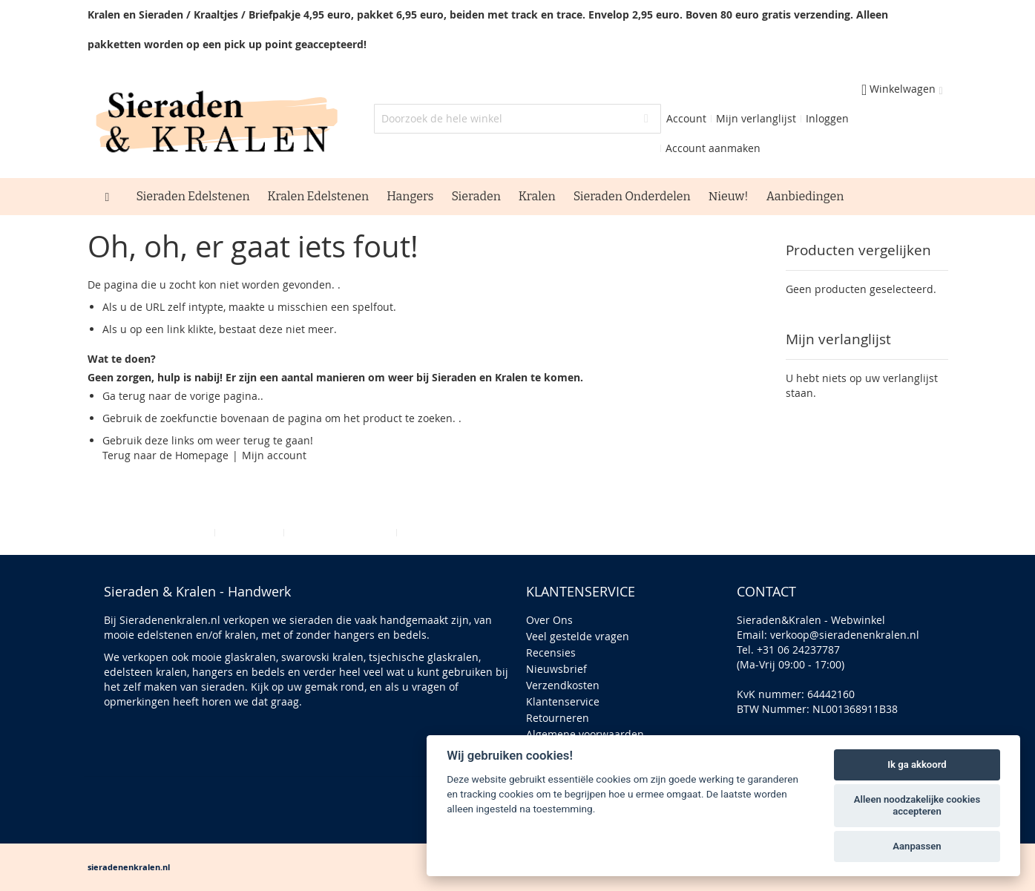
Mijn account (274, 455)
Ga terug (123, 396)
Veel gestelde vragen (577, 636)
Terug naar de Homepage (165, 455)
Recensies (551, 652)
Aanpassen (917, 846)
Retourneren (557, 718)
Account (686, 118)
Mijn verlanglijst (756, 118)
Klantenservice (562, 701)
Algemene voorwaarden (585, 734)
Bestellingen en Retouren (464, 532)
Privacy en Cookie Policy (151, 532)
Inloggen (827, 118)
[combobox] (517, 119)
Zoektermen (249, 532)
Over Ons (549, 620)
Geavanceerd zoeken (340, 532)
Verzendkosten (562, 685)
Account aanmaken (713, 148)
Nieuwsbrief (556, 669)
